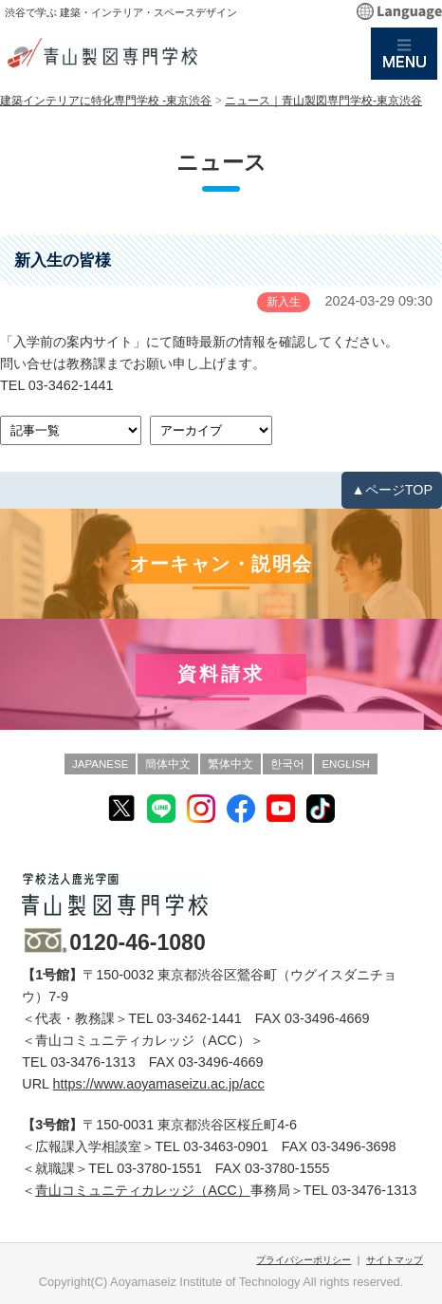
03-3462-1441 (71, 385)
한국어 (287, 764)
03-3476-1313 (93, 1062)
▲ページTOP (392, 489)
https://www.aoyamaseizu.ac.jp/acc (159, 1083)
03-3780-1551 (159, 1168)
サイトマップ (394, 1260)
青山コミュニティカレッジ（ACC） (142, 1190)
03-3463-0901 (225, 1146)
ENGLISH (346, 764)
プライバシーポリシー (303, 1260)
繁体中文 (230, 764)
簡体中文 (168, 764)
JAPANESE (100, 764)
